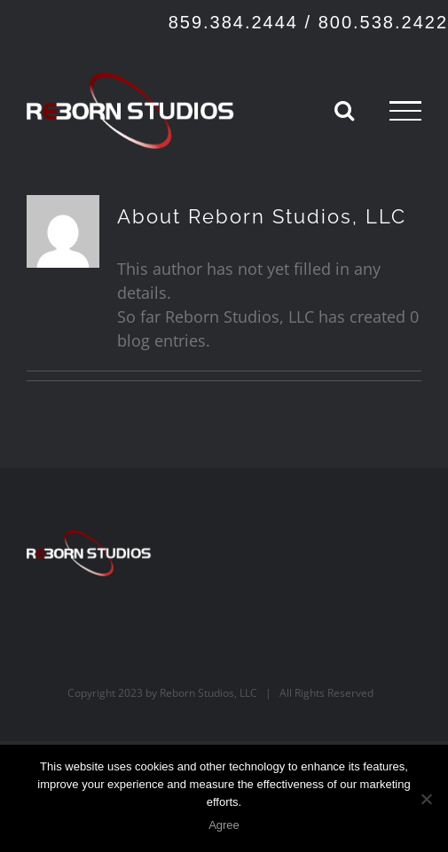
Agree (224, 825)
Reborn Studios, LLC (208, 692)
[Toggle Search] (344, 110)
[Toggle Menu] (405, 111)
